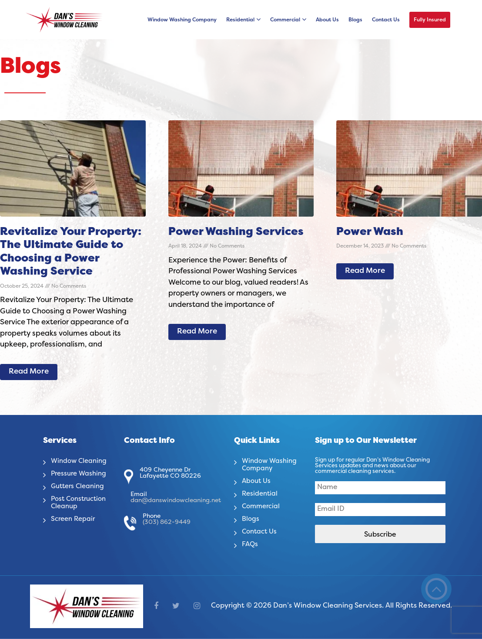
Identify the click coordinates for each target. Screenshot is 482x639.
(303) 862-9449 (167, 522)
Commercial (285, 20)
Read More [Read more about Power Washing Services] (197, 331)
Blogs (355, 20)
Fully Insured (430, 20)
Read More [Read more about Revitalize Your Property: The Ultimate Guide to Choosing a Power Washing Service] (29, 371)
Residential (240, 20)
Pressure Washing (80, 473)
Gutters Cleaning (79, 486)
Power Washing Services (236, 232)
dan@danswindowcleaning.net (176, 500)
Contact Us (386, 20)
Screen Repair (74, 519)
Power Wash (369, 232)
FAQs (250, 544)
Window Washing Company (182, 20)
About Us (327, 20)
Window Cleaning (80, 461)
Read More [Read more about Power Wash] (365, 271)
